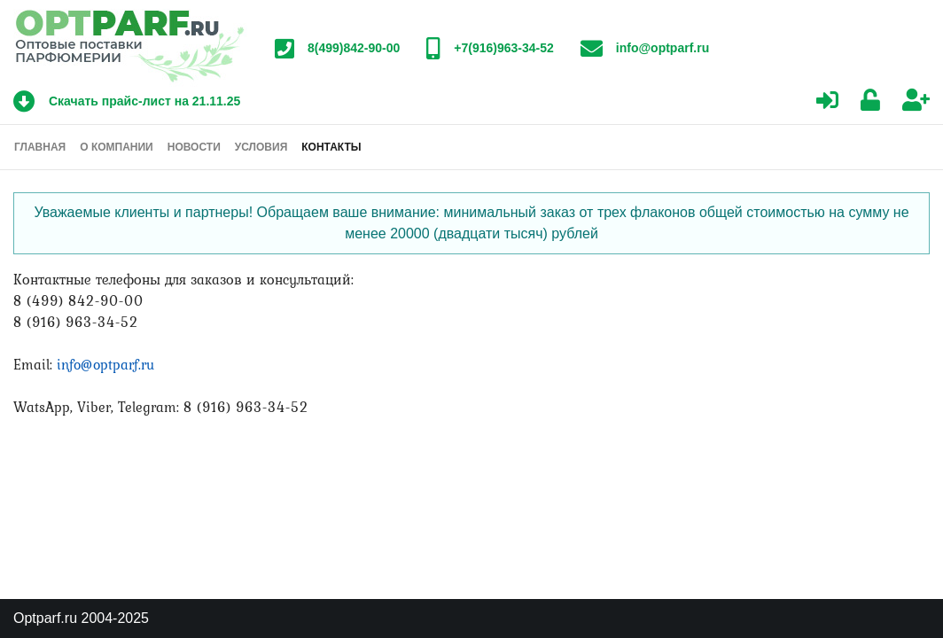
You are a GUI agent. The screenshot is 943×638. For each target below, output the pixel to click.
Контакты (331, 147)
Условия (261, 147)
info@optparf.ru (105, 364)
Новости (194, 147)
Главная (40, 147)
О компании (116, 147)
